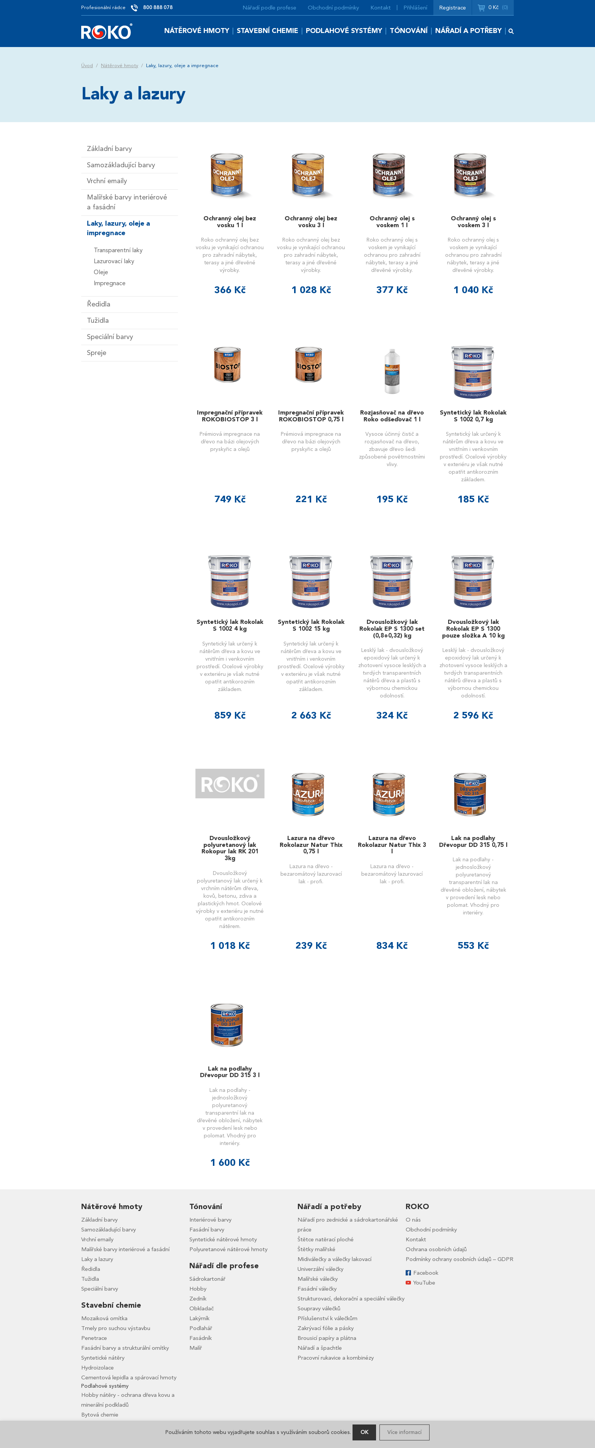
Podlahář (200, 1328)
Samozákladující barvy (121, 165)
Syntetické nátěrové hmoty (223, 1239)
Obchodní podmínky (333, 7)
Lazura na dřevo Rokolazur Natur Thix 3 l (392, 845)
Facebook (425, 1273)
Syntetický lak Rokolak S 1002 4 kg (230, 625)
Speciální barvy (110, 337)
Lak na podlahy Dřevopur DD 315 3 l (230, 1072)
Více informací (404, 1432)
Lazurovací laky (114, 261)
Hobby (197, 1289)
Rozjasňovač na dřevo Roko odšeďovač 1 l (392, 416)
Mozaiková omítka (104, 1318)
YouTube (424, 1282)
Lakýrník (199, 1318)
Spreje (96, 353)
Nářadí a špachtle (320, 1348)
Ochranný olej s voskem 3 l (473, 221)
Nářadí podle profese (269, 7)
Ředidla (98, 304)
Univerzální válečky (320, 1269)
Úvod (87, 65)
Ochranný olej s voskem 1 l (392, 221)
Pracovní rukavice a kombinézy (336, 1358)
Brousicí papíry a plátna (327, 1338)
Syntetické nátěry (102, 1358)
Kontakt (380, 7)
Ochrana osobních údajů (436, 1249)
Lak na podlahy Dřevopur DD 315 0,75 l (473, 841)
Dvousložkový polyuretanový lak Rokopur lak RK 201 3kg (229, 848)
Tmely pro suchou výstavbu (115, 1328)
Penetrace (94, 1338)
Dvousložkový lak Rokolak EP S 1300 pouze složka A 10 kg (473, 628)
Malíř (195, 1348)
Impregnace (110, 283)
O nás (413, 1219)
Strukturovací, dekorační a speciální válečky (351, 1298)
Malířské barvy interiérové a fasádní (127, 202)
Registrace (452, 7)
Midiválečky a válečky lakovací (334, 1259)
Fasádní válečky (317, 1289)
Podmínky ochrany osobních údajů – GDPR (459, 1259)
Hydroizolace (97, 1367)
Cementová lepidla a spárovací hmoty (128, 1377)
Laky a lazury (97, 1259)
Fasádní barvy (206, 1229)
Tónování (409, 31)
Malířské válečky (318, 1279)
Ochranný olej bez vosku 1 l (229, 221)
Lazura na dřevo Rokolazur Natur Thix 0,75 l (311, 845)
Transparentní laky (118, 250)
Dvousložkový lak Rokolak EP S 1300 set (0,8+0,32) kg (392, 628)
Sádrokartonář (207, 1279)
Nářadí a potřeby (468, 31)
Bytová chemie (99, 1414)
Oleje (101, 272)
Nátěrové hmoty (196, 31)
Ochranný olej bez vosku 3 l (311, 221)
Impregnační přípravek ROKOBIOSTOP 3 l (230, 416)
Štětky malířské (316, 1249)
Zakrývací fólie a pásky (326, 1328)
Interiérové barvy (210, 1219)
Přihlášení (415, 7)
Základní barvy (109, 149)
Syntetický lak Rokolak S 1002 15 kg (311, 625)
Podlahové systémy (344, 31)
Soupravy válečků (319, 1308)
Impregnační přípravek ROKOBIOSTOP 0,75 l (311, 416)
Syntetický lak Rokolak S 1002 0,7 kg (473, 416)
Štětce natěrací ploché (326, 1239)
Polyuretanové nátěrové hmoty (228, 1249)
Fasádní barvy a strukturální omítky (125, 1348)
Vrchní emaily (107, 181)
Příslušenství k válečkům (327, 1318)
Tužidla (98, 320)
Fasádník (200, 1338)
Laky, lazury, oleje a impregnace (118, 228)
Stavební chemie (267, 31)
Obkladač (201, 1308)
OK (364, 1432)
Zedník (197, 1298)
